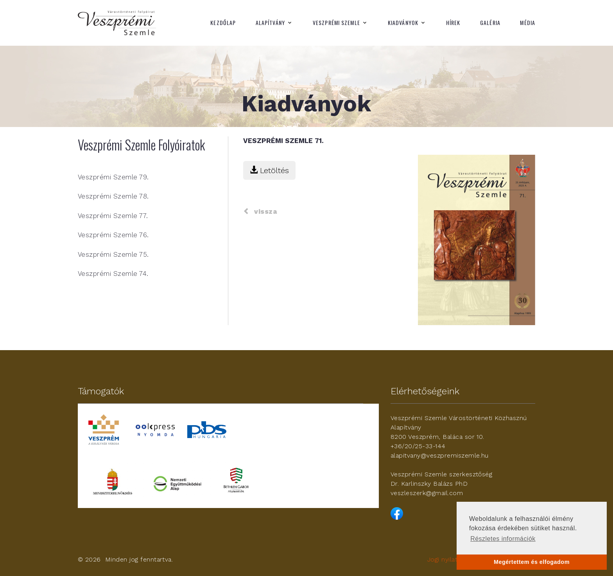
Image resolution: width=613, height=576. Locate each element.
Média (527, 23)
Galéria (490, 23)
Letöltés (269, 170)
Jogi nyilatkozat (450, 559)
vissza (260, 211)
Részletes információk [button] (503, 538)
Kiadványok (403, 23)
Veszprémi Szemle (336, 23)
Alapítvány (270, 23)
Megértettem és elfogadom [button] (532, 562)
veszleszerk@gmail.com (427, 493)
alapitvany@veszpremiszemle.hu (440, 455)
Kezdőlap (223, 23)
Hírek (453, 23)
